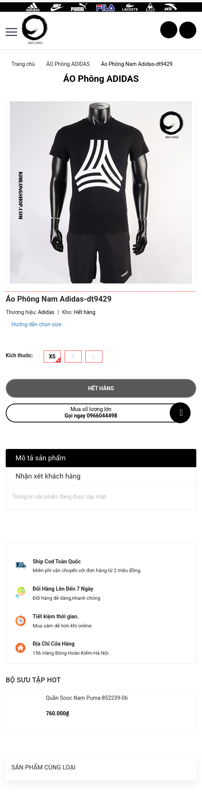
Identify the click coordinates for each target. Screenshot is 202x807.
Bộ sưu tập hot (33, 680)
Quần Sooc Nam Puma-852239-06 (87, 698)
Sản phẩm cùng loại (43, 767)
